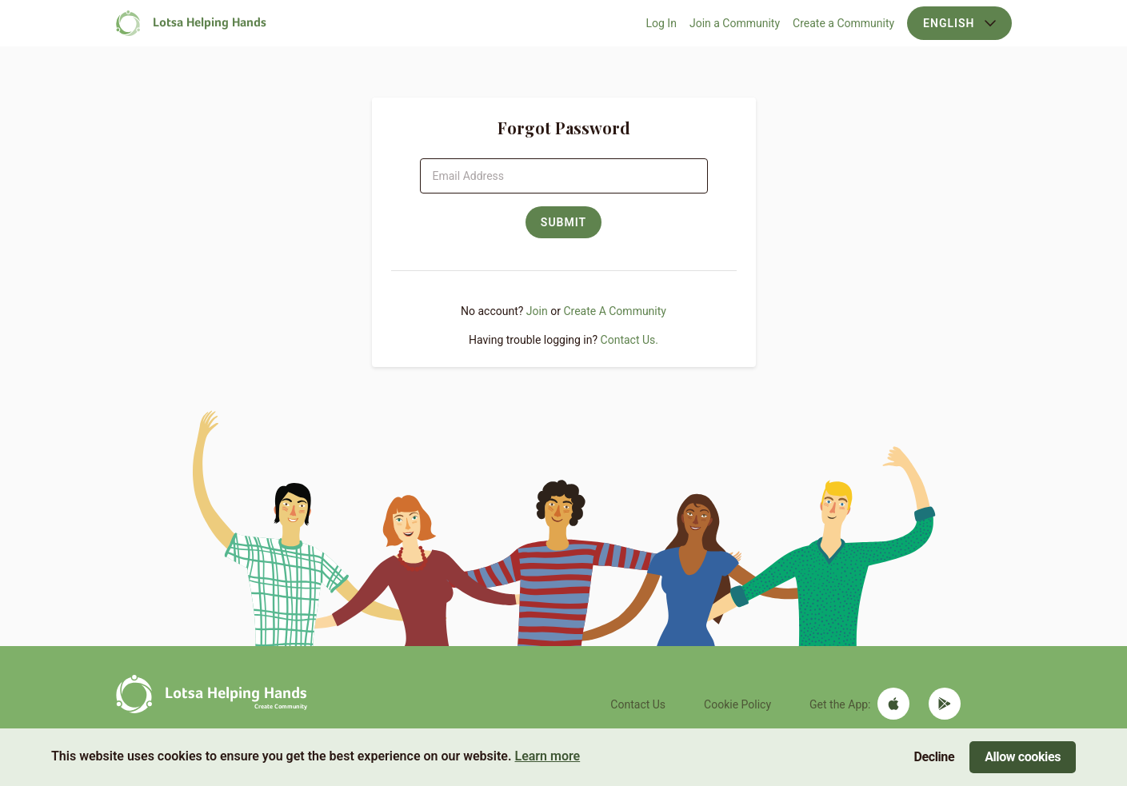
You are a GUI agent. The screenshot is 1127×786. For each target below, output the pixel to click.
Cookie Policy (737, 704)
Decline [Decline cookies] (934, 756)
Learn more (547, 756)
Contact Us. (629, 339)
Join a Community (734, 23)
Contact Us (637, 704)
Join (537, 311)
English (959, 23)
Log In (661, 23)
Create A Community (614, 311)
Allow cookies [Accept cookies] (1023, 756)
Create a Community (843, 23)
